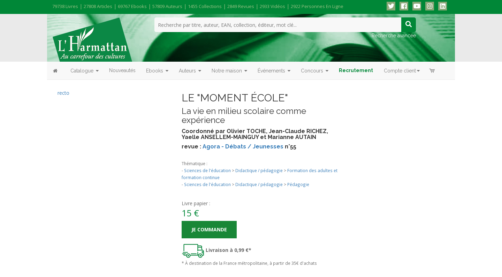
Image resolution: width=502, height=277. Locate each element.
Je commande (209, 229)
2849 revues (240, 6)
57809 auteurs (167, 6)
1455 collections (205, 6)
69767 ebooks (132, 6)
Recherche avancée (394, 35)
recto (63, 93)
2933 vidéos (272, 6)
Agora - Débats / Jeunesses (243, 146)
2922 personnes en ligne (317, 6)
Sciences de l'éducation (207, 170)
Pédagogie (298, 184)
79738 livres (65, 6)
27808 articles (98, 6)
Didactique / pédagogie (259, 170)
